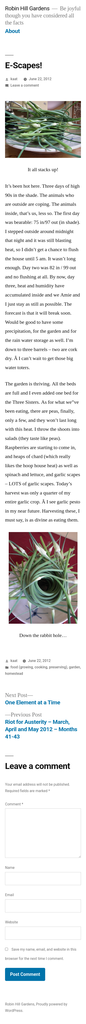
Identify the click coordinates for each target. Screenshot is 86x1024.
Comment (14, 804)
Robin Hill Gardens (27, 8)
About (12, 31)
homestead (14, 673)
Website (11, 922)
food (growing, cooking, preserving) (39, 667)
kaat (14, 79)
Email (9, 895)
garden (74, 667)
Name (10, 867)
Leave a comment (25, 85)
